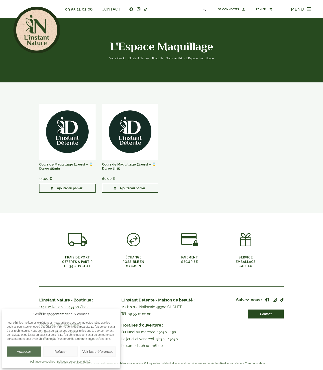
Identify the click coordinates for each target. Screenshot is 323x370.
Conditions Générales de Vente (198, 363)
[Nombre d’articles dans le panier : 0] (264, 9)
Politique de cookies (42, 361)
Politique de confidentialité (73, 361)
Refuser (61, 352)
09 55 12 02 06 (79, 9)
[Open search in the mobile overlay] (205, 9)
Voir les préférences (97, 352)
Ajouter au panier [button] (69, 188)
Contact (111, 9)
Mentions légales (131, 363)
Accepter (24, 352)
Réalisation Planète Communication (242, 363)
